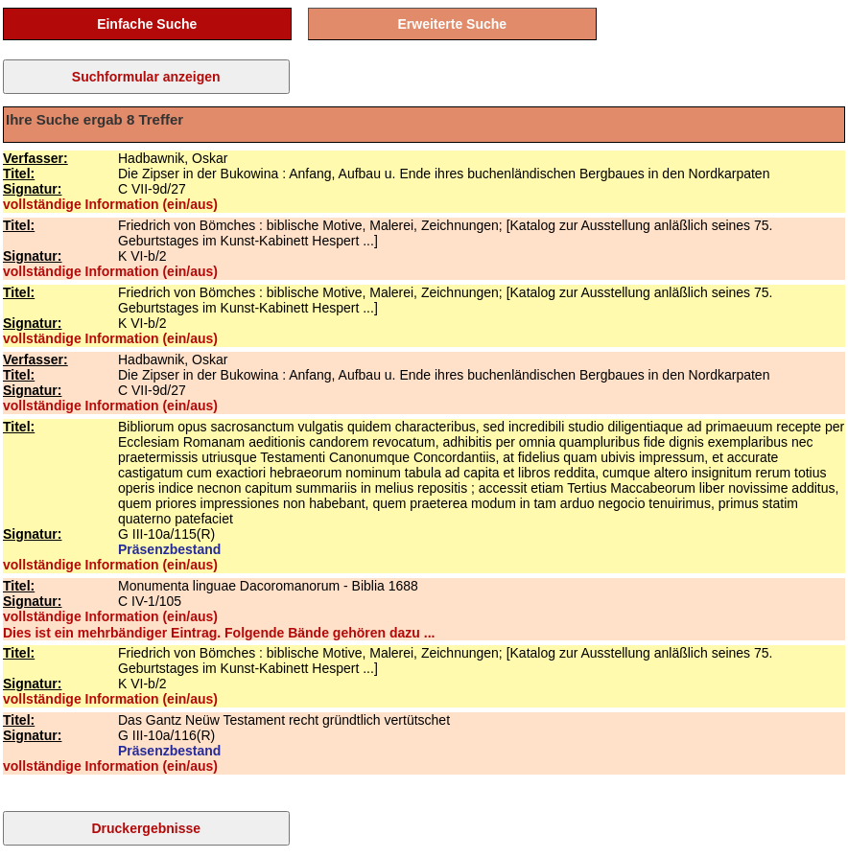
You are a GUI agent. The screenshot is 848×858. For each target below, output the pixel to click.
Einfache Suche (147, 24)
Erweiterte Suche (452, 24)
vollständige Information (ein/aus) (110, 204)
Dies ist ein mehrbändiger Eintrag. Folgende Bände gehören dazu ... (219, 632)
